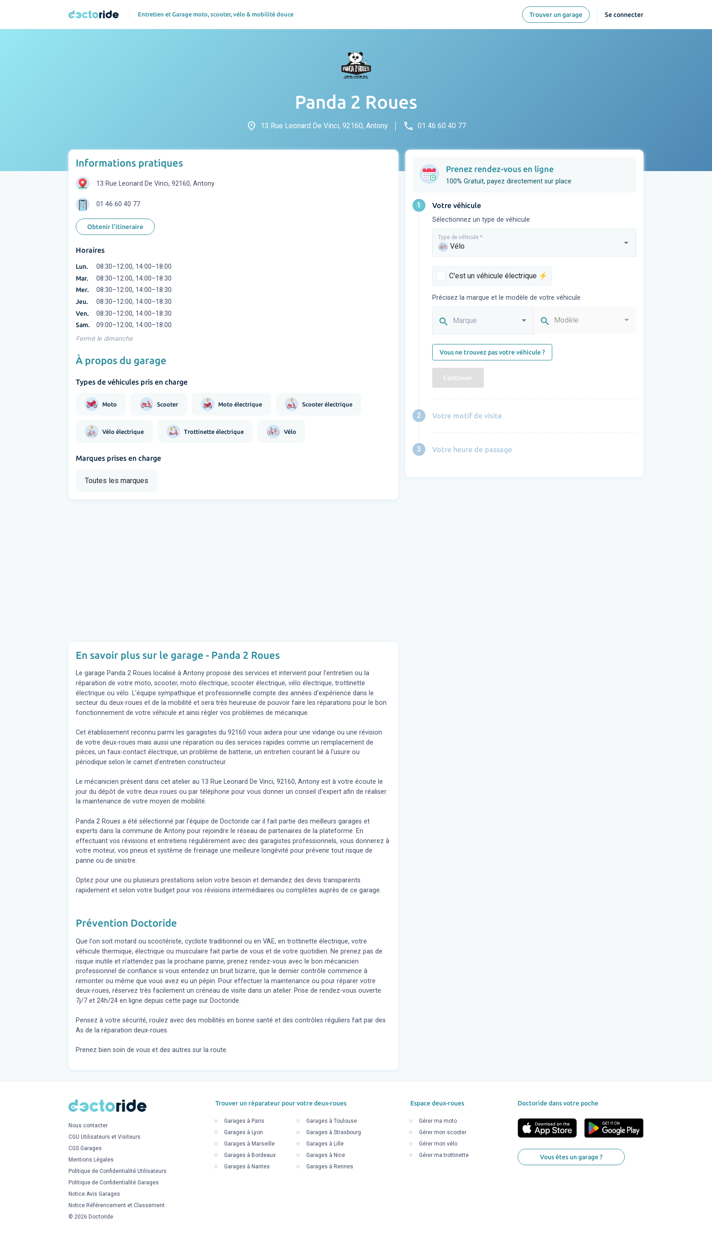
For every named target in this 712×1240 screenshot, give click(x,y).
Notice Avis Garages (94, 1194)
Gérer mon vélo (438, 1144)
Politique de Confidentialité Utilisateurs (117, 1171)
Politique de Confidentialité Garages (113, 1182)
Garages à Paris (244, 1121)
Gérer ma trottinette (444, 1155)
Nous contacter (88, 1125)
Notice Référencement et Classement (116, 1205)
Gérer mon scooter (442, 1132)
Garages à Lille (325, 1144)
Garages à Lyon (243, 1132)
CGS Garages (85, 1148)
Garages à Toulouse (331, 1121)
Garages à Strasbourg (333, 1132)
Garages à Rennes (329, 1166)
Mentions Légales (91, 1160)
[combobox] (534, 246)
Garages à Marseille (249, 1144)
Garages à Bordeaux (250, 1155)
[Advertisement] (233, 571)
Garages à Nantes (247, 1166)
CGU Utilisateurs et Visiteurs (104, 1137)
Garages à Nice (325, 1155)
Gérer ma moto (438, 1121)
